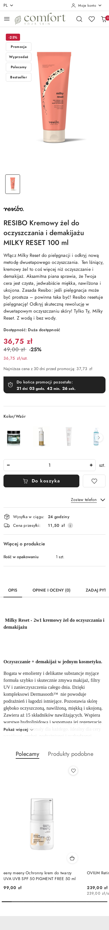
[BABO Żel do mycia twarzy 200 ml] (41, 436)
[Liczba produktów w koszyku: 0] (104, 18)
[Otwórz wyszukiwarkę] (79, 18)
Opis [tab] (12, 590)
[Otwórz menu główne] (6, 18)
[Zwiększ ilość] (91, 465)
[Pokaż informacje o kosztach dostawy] (70, 525)
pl (8, 5)
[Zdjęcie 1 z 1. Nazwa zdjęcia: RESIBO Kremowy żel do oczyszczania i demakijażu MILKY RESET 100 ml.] (12, 184)
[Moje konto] (86, 5)
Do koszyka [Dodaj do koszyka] (41, 481)
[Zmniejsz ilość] (8, 465)
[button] (99, 437)
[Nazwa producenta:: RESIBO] (13, 208)
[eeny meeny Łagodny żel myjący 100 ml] (69, 436)
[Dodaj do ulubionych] (94, 481)
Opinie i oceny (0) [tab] (52, 590)
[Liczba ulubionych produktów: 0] (91, 18)
